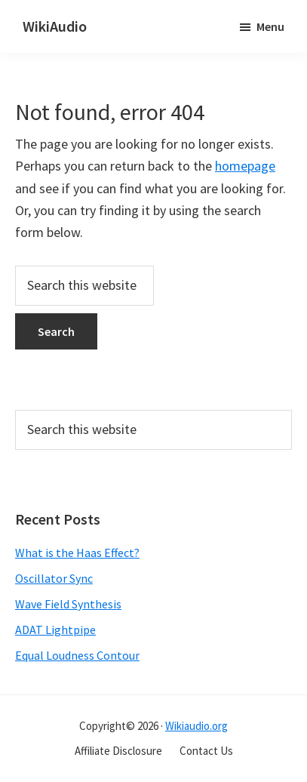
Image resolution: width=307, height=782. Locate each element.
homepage (245, 165)
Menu (270, 26)
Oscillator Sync (54, 578)
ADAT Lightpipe (55, 629)
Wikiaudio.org (196, 726)
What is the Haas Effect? (77, 552)
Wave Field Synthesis (68, 603)
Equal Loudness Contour (77, 655)
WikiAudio (55, 26)
